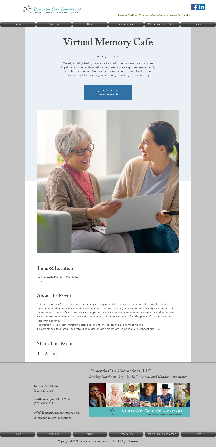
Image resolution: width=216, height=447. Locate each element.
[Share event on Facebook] (38, 353)
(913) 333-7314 (44, 391)
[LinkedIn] (201, 7)
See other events (108, 94)
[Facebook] (194, 7)
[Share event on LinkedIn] (55, 353)
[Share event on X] (46, 353)
